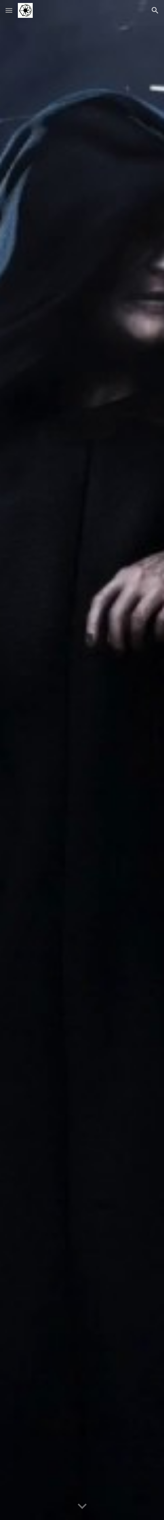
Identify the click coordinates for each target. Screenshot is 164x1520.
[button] (9, 10)
